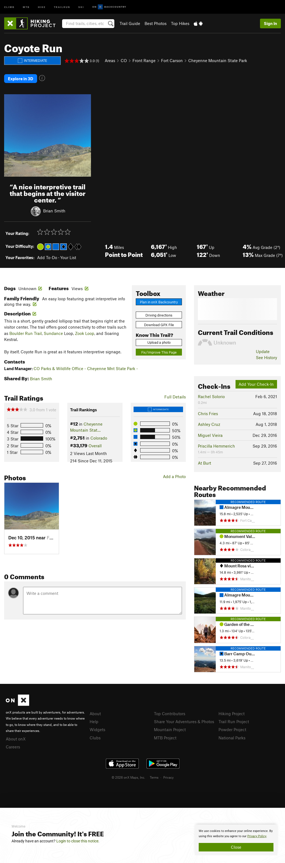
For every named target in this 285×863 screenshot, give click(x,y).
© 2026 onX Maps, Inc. (128, 776)
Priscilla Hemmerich (216, 445)
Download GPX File (159, 324)
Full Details (175, 396)
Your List (68, 256)
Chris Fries (208, 412)
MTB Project (165, 737)
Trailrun (62, 7)
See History (266, 356)
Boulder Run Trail (25, 332)
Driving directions (158, 314)
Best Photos (156, 23)
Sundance (53, 332)
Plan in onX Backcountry (159, 301)
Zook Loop (84, 332)
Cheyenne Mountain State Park (217, 60)
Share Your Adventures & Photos (184, 720)
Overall (95, 445)
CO (124, 60)
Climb (9, 7)
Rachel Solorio (211, 395)
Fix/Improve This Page (159, 351)
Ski (81, 7)
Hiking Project (231, 712)
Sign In (270, 23)
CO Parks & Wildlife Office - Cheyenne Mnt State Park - (86, 367)
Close (236, 847)
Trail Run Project (233, 720)
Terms (154, 776)
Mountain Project (170, 728)
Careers (13, 746)
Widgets (97, 728)
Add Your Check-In (256, 383)
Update (263, 350)
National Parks (231, 737)
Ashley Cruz (209, 423)
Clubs (95, 737)
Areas (110, 60)
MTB (26, 7)
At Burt (204, 462)
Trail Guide (130, 23)
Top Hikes (180, 23)
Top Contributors (169, 712)
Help (94, 720)
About (95, 712)
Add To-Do (47, 256)
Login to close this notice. (77, 841)
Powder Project (232, 728)
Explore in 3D (20, 78)
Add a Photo (174, 475)
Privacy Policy (256, 836)
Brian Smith (54, 209)
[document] (236, 839)
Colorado (98, 437)
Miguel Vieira (210, 434)
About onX (16, 738)
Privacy (168, 776)
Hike (42, 7)
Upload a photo (159, 342)
